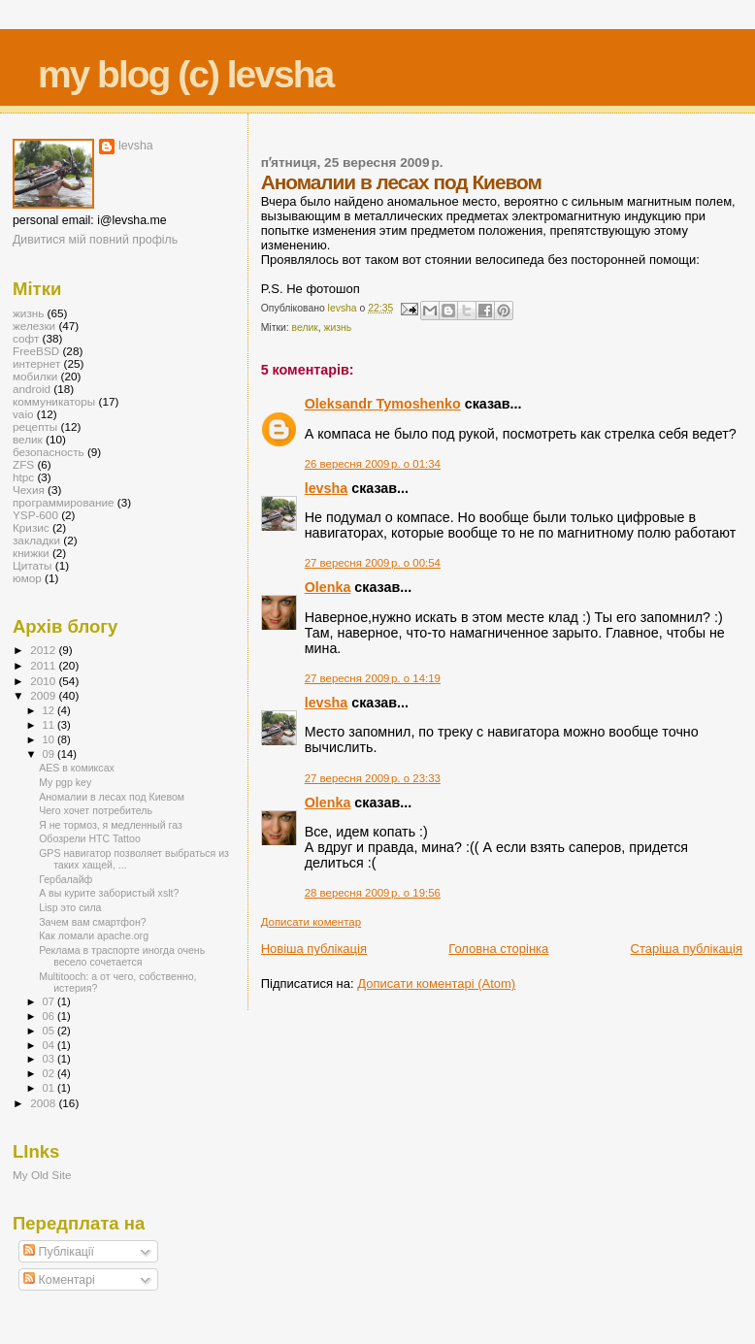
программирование (64, 502)
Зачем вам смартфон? (93, 922)
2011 (44, 665)
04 (50, 1045)
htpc (23, 477)
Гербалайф (65, 879)
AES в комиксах (77, 767)
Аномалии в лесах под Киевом (111, 797)
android (31, 388)
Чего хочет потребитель (95, 810)
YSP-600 (35, 514)
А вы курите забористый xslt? (109, 893)
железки (34, 325)
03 (50, 1059)
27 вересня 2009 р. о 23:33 (373, 778)
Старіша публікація (686, 948)
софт (26, 338)
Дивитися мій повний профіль (95, 239)
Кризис (31, 527)
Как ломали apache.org (93, 935)
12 (50, 710)
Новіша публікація (314, 948)
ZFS (23, 464)
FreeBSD (36, 350)
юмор (27, 578)
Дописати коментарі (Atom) (436, 983)
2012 (44, 649)
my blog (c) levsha (185, 74)
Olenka (328, 587)
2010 (44, 680)
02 (50, 1073)
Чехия (29, 489)
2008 (44, 1103)
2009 (44, 695)
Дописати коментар (311, 922)
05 (50, 1030)
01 (50, 1088)
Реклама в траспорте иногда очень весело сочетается (122, 955)
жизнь (338, 327)
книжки (31, 552)
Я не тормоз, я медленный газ (110, 825)
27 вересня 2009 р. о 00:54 (373, 563)
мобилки (35, 376)
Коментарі (59, 1280)
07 (50, 1001)
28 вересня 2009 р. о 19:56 (373, 893)
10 (50, 739)
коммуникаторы (54, 401)
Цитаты (32, 565)
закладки (36, 540)
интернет (36, 363)
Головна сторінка (498, 948)
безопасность (48, 451)
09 (50, 754)
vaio (23, 414)
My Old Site (42, 1174)
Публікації (58, 1252)
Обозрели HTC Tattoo (90, 838)
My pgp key (65, 782)
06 (50, 1016)
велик (305, 327)
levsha (326, 488)
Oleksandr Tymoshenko (383, 403)
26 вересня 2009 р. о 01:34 (373, 464)
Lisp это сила (70, 907)
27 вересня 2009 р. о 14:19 (373, 678)
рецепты (35, 426)
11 (50, 725)
